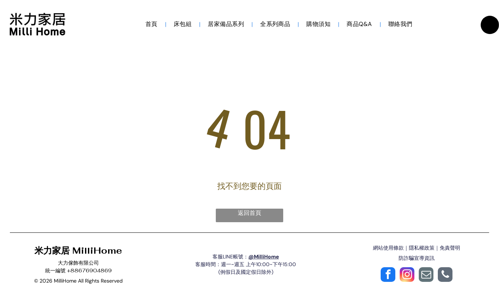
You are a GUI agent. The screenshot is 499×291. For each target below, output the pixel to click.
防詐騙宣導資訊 (417, 259)
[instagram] (407, 276)
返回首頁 (249, 214)
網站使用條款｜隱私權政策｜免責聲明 (416, 249)
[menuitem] (152, 24)
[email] (426, 276)
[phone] (445, 276)
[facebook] (388, 276)
